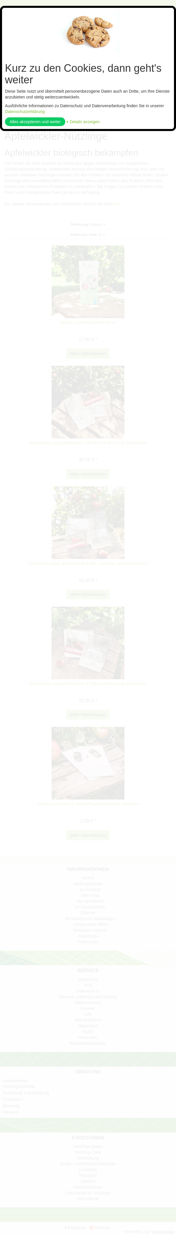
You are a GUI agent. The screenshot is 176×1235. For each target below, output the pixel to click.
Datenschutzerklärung (25, 111)
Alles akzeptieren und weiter (35, 121)
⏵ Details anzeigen (83, 121)
